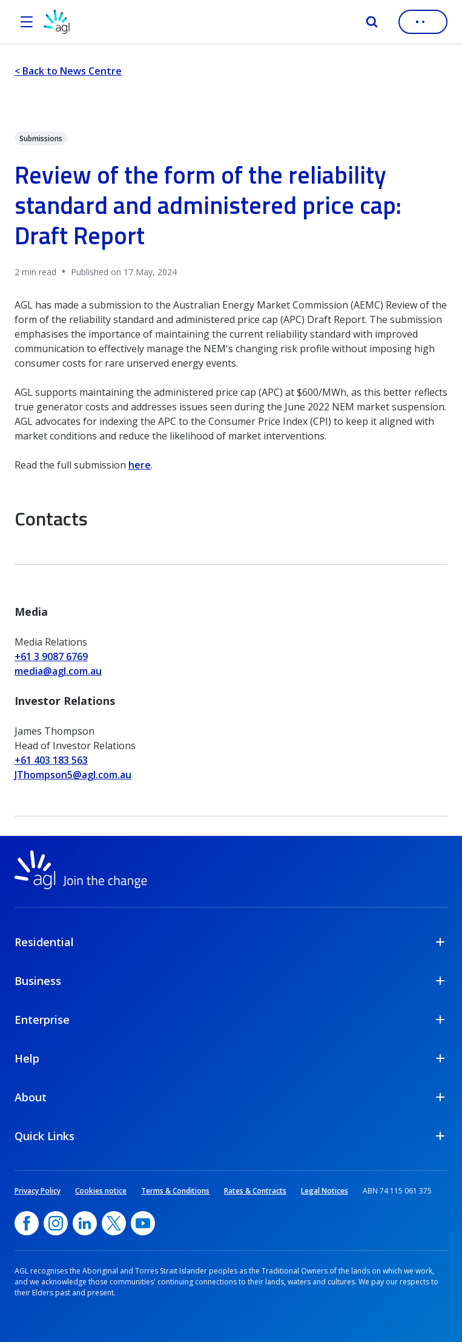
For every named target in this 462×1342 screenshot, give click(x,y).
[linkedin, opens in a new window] (85, 1223)
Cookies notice (101, 1191)
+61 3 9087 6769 (51, 656)
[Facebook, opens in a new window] (27, 1223)
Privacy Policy (38, 1191)
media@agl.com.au (58, 671)
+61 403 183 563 (51, 760)
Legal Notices (324, 1191)
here (139, 465)
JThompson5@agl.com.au (73, 774)
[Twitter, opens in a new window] (114, 1223)
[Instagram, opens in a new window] (56, 1223)
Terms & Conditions (175, 1191)
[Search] (372, 21)
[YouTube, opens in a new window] (143, 1223)
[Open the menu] (27, 22)
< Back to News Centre (68, 71)
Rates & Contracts (255, 1191)
